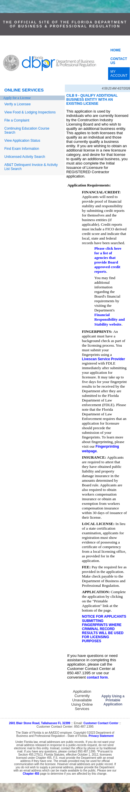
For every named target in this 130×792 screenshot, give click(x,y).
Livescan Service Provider (103, 359)
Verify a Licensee (17, 104)
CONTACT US (118, 61)
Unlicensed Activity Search (24, 157)
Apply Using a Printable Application (113, 700)
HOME (115, 50)
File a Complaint (16, 120)
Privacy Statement (101, 735)
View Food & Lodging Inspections (30, 112)
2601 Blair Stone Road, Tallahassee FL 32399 (39, 723)
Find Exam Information (21, 149)
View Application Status (22, 141)
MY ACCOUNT (118, 74)
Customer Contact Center (101, 723)
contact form (97, 677)
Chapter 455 (31, 773)
